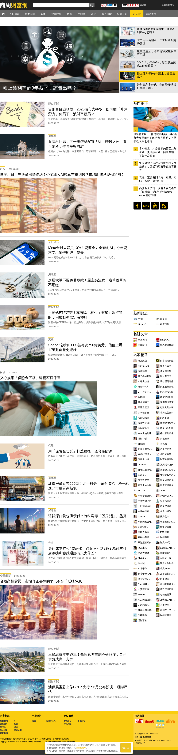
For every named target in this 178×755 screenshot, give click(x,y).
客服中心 (82, 721)
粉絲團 (143, 5)
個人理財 (4, 730)
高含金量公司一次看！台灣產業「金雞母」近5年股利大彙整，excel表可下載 (158, 192)
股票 (16, 724)
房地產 (3, 727)
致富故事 (4, 724)
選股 (34, 721)
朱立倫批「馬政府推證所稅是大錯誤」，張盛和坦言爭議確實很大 (158, 167)
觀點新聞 (4, 721)
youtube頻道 (155, 205)
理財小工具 (51, 721)
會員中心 (67, 721)
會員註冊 (166, 5)
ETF (16, 721)
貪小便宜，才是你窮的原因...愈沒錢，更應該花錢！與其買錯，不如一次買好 (158, 152)
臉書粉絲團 (137, 205)
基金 (16, 727)
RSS (164, 205)
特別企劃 (18, 730)
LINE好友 (146, 205)
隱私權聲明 (81, 748)
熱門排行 (141, 104)
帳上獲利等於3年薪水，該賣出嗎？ (40, 88)
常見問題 (67, 724)
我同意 (125, 748)
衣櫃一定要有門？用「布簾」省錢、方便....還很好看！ (158, 179)
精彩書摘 (4, 733)
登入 (173, 5)
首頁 (6, 13)
